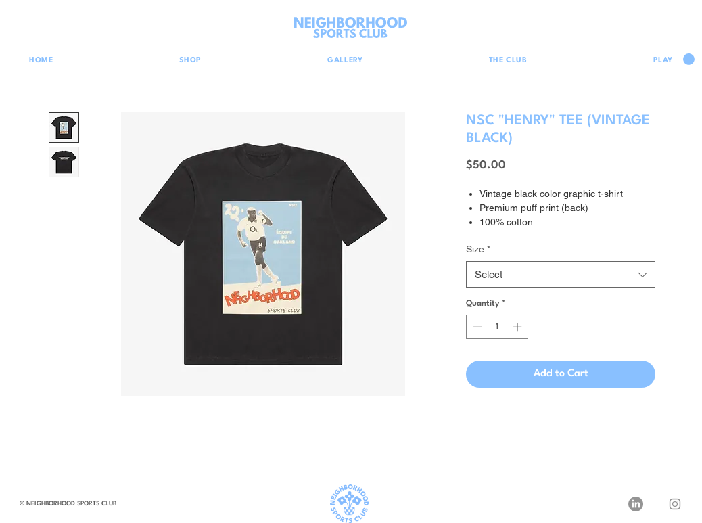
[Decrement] (476, 326)
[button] (689, 59)
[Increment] (519, 326)
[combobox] (560, 274)
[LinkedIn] (635, 504)
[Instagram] (675, 504)
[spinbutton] (497, 326)
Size (478, 249)
